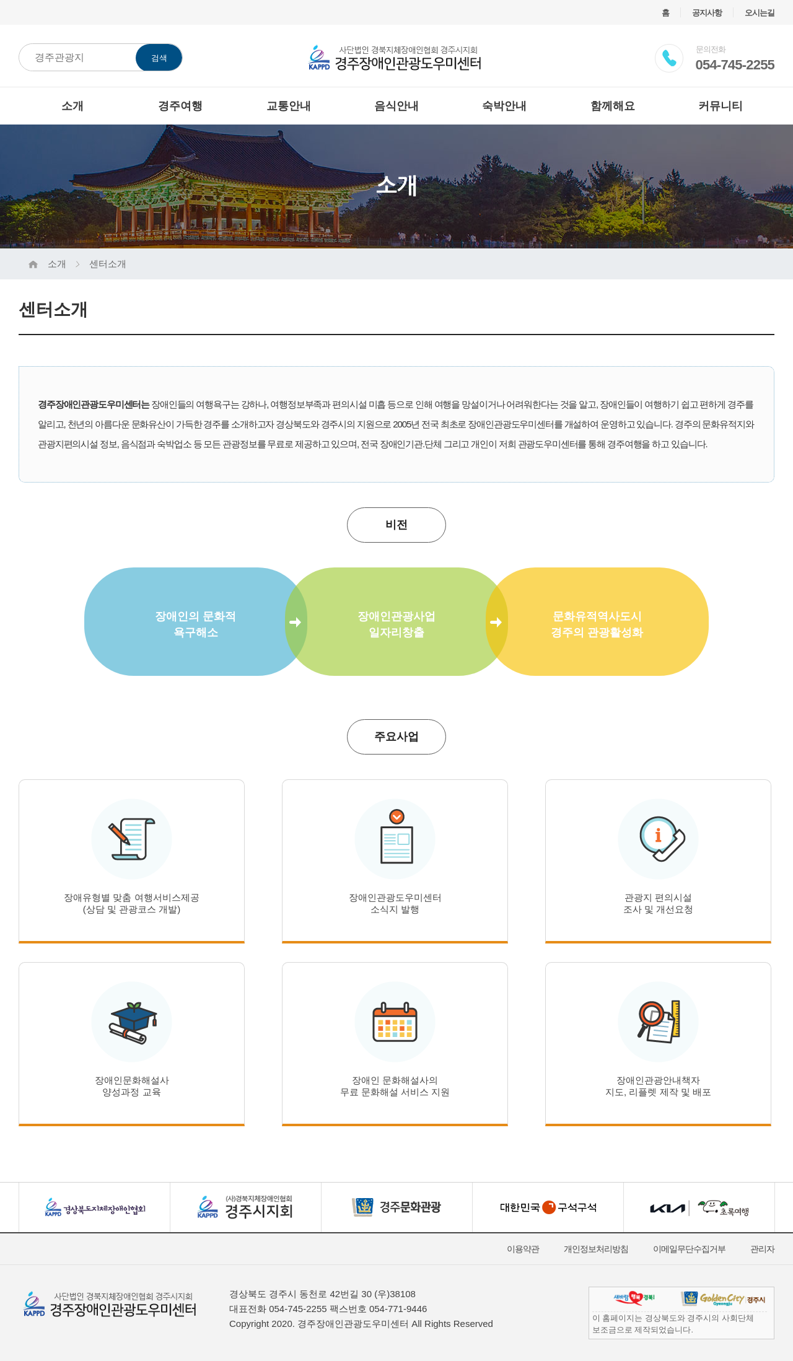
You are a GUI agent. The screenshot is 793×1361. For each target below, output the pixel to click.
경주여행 (180, 106)
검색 (159, 58)
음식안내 (396, 106)
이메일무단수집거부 (689, 1249)
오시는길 (759, 12)
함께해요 (612, 106)
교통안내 (288, 106)
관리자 (762, 1249)
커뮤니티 (720, 106)
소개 (72, 106)
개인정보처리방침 (596, 1249)
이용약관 (523, 1249)
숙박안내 (504, 106)
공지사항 (707, 12)
